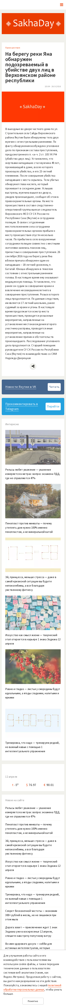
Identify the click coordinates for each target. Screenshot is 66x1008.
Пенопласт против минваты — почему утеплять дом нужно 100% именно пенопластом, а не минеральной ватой (29, 829)
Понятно (33, 1001)
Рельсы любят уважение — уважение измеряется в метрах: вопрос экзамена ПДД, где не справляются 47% (32, 812)
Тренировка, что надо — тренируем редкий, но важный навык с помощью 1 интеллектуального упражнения (32, 899)
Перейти (53, 406)
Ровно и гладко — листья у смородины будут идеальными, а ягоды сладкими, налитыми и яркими (32, 882)
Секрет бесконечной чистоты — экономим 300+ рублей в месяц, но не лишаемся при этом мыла (31, 915)
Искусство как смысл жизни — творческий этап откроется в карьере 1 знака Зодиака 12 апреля (33, 866)
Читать (54, 387)
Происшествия (12, 47)
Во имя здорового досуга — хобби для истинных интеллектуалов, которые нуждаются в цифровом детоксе (28, 948)
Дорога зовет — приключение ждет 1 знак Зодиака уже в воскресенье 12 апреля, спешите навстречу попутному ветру (31, 931)
